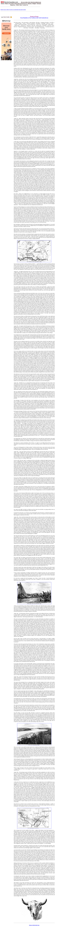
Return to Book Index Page (34, 925)
